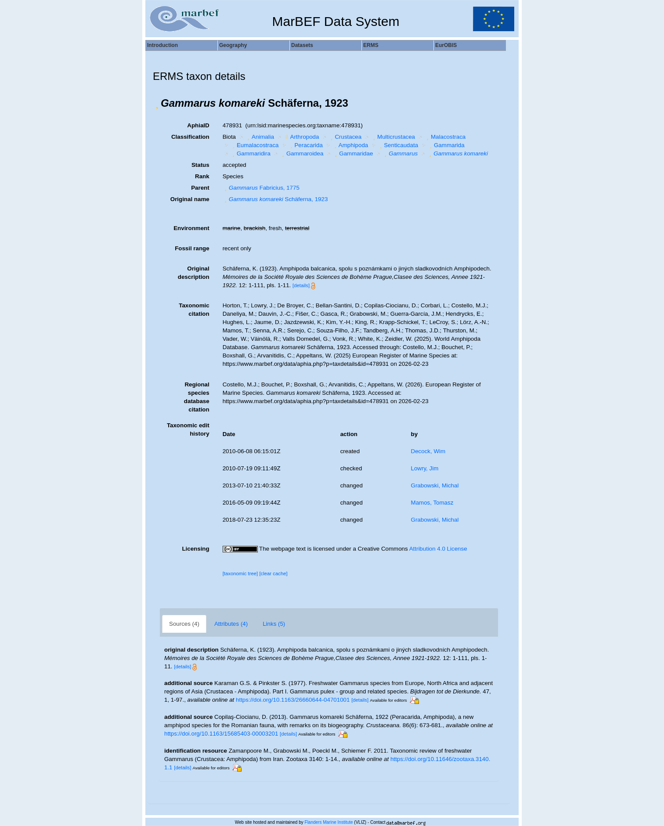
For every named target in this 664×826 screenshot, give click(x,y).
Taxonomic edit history (188, 429)
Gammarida (446, 145)
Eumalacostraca (254, 145)
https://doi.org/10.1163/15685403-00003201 (221, 733)
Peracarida (305, 145)
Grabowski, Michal (435, 485)
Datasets (302, 45)
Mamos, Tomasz (432, 502)
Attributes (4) (231, 623)
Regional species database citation (196, 397)
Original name (189, 199)
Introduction (162, 45)
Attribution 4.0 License (438, 548)
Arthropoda (301, 136)
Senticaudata (398, 145)
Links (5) (274, 623)
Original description (193, 272)
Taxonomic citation (194, 309)
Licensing (195, 548)
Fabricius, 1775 (261, 187)
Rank (202, 176)
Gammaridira (250, 153)
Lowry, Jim (425, 468)
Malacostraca (445, 136)
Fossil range (192, 248)
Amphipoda (350, 145)
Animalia (259, 136)
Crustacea (344, 136)
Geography (233, 45)
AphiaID (198, 125)
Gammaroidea (301, 153)
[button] (157, 103)
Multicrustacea (393, 136)
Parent (200, 187)
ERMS (371, 45)
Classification (190, 136)
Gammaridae (353, 153)
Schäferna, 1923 (275, 199)
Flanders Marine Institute (329, 822)
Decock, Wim (428, 451)
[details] (301, 285)
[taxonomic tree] (240, 573)
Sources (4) (184, 623)
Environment (191, 228)
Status (200, 165)
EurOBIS (446, 45)
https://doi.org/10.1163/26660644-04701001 (293, 699)
